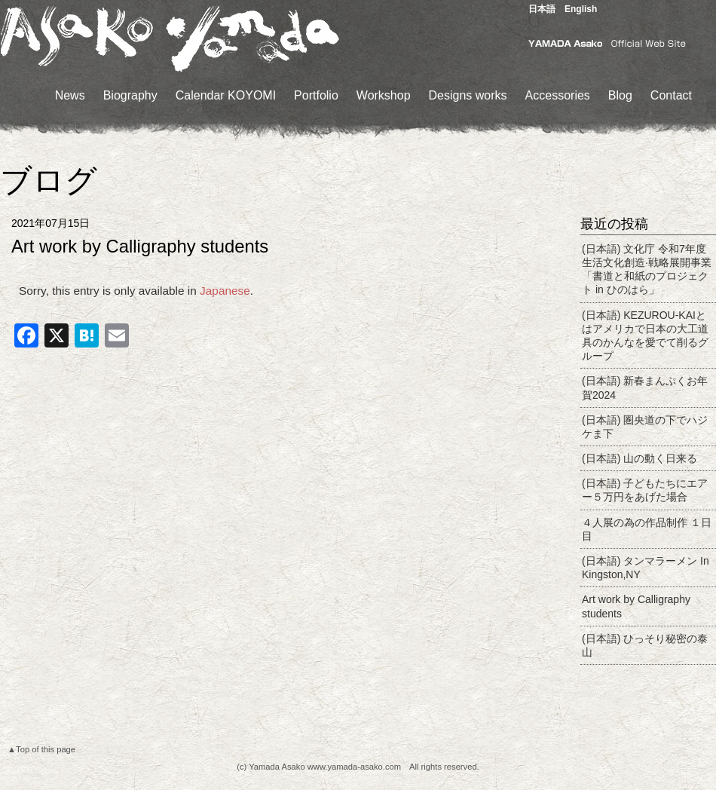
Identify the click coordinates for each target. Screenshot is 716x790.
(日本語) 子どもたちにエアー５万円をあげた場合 (645, 490)
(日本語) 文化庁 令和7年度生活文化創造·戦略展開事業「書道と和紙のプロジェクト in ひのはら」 (646, 269)
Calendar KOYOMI (226, 95)
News (70, 95)
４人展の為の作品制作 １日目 (646, 529)
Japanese (225, 290)
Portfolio (316, 95)
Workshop (383, 95)
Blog (620, 95)
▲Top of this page (41, 749)
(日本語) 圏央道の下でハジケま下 (645, 426)
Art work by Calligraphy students (636, 606)
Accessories (557, 95)
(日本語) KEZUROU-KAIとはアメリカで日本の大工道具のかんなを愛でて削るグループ (645, 336)
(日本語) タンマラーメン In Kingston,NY (645, 567)
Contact (671, 95)
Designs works (468, 95)
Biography (130, 95)
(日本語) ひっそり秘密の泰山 (645, 645)
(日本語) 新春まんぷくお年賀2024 (645, 387)
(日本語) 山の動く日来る (639, 458)
